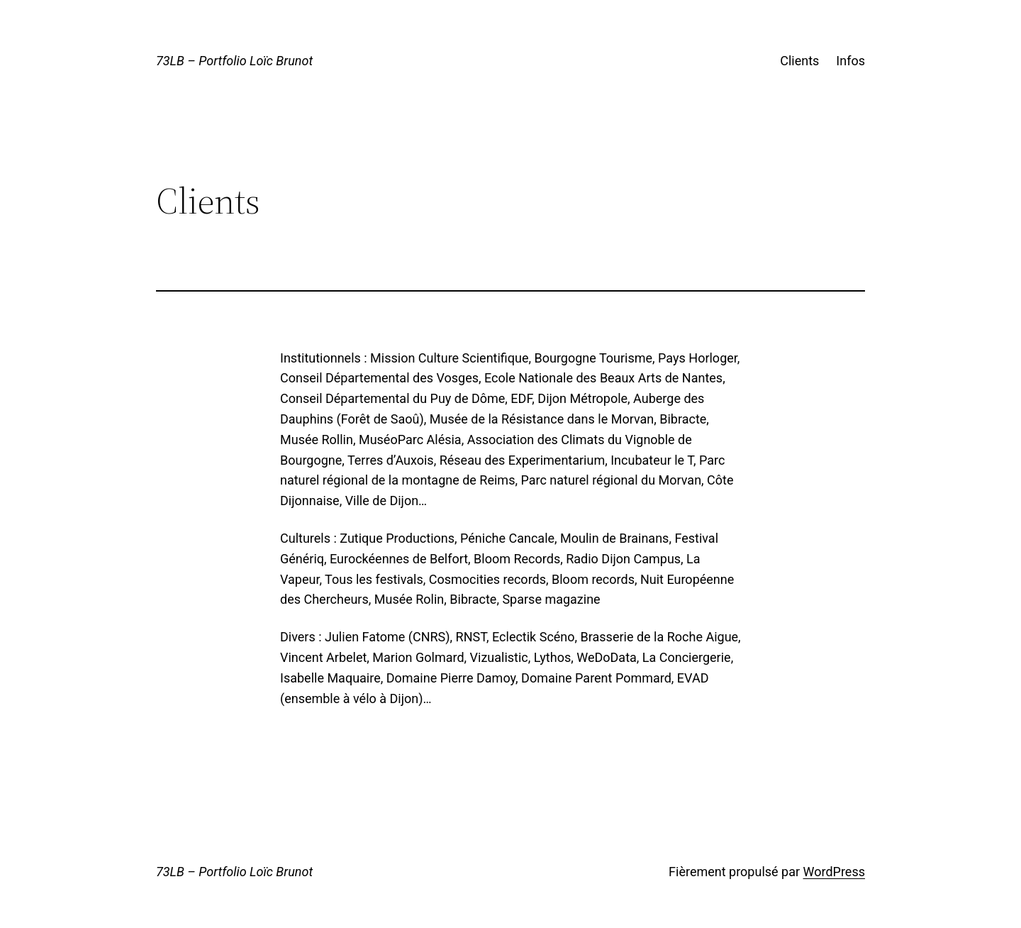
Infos (850, 60)
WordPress (834, 871)
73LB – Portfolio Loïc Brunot (234, 60)
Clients (799, 60)
